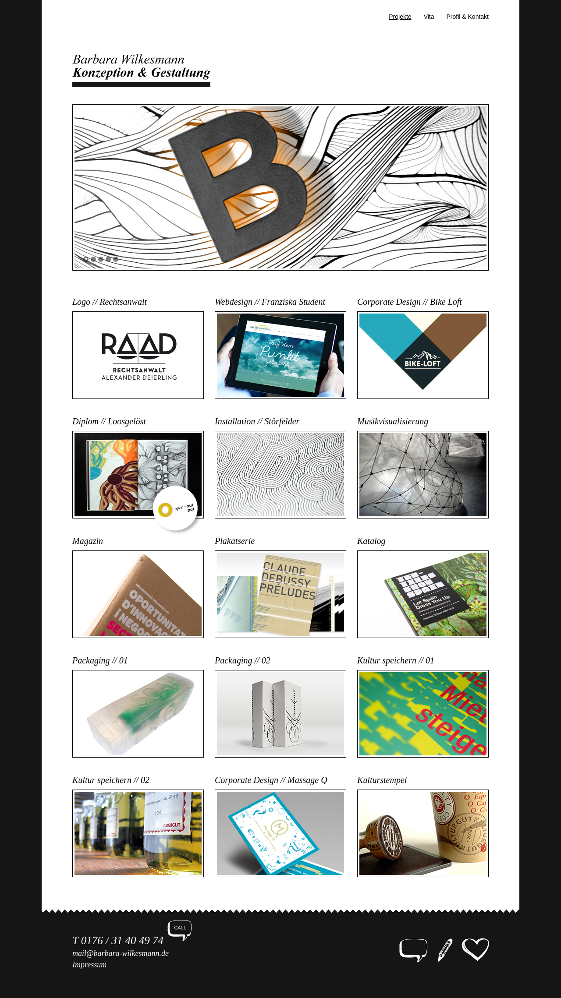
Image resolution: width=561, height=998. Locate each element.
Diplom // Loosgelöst (109, 421)
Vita (429, 16)
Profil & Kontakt (468, 16)
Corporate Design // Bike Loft (409, 302)
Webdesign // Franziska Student (270, 302)
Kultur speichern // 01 (395, 660)
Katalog (371, 541)
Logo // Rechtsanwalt (109, 302)
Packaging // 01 (100, 660)
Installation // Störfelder (257, 421)
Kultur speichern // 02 (110, 780)
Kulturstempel (382, 780)
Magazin (87, 541)
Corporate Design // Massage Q (271, 780)
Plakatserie (235, 541)
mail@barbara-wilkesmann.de (120, 953)
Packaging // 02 (242, 660)
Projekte (400, 16)
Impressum (89, 964)
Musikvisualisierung (392, 421)
